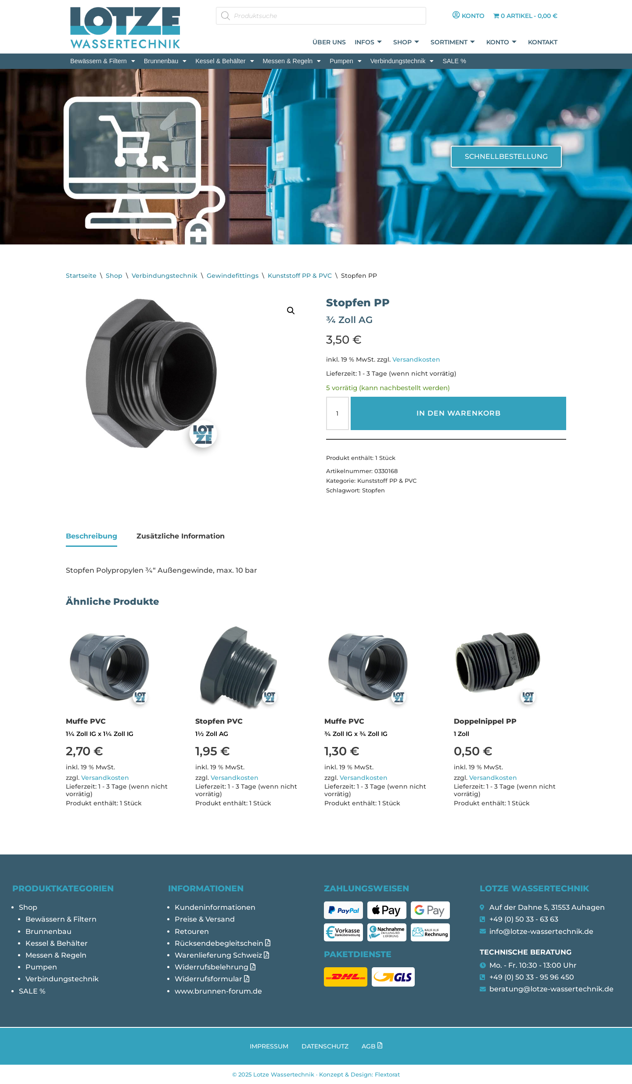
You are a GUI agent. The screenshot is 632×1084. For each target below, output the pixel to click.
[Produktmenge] (337, 413)
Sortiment (453, 42)
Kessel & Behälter (224, 61)
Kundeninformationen (215, 907)
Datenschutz (325, 1046)
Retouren (192, 931)
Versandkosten (416, 359)
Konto (501, 42)
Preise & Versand (205, 919)
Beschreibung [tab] (91, 536)
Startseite (81, 276)
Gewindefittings (233, 276)
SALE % (454, 61)
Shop (406, 42)
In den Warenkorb (459, 413)
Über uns (329, 42)
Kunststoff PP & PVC (300, 276)
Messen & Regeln (292, 61)
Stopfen (373, 490)
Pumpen (346, 61)
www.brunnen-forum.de (218, 991)
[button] (103, 61)
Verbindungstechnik (402, 61)
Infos (368, 42)
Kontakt (542, 42)
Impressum (269, 1046)
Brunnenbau (165, 61)
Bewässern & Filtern (102, 61)
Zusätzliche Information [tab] (180, 536)
